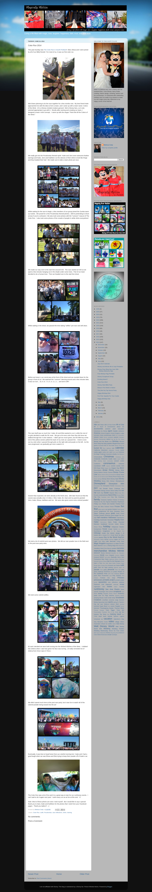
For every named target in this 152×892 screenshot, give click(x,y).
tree (123, 614)
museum (117, 555)
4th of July (120, 424)
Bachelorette (102, 439)
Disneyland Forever (108, 486)
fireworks (114, 502)
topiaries (96, 614)
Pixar (105, 573)
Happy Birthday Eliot (104, 393)
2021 (98, 323)
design (105, 470)
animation (97, 435)
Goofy (117, 513)
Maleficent (121, 545)
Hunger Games (112, 529)
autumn (116, 437)
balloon (108, 439)
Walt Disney (120, 624)
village (117, 622)
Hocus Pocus (98, 527)
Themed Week (119, 608)
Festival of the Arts (99, 502)
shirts (64, 812)
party (105, 569)
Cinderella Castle (106, 459)
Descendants (97, 470)
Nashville (114, 557)
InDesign (97, 533)
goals (113, 513)
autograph (110, 437)
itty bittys (121, 535)
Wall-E (114, 623)
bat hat (113, 439)
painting (110, 567)
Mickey (112, 550)
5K (95, 426)
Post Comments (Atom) (44, 878)
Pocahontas (48, 812)
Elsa (116, 493)
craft (103, 466)
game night (105, 509)
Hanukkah (110, 520)
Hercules (110, 524)
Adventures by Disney (100, 431)
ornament (110, 565)
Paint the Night (102, 567)
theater (111, 608)
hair (120, 515)
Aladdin (115, 431)
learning (111, 539)
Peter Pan (118, 569)
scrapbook (117, 591)
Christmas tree (120, 457)
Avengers (121, 437)
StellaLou (106, 604)
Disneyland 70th (98, 485)
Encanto (96, 495)
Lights (95, 541)
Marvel (109, 548)
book (112, 445)
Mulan (106, 555)
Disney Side (120, 476)
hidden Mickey (119, 524)
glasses (108, 513)
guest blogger (115, 515)
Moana (103, 553)
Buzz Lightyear (107, 448)
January (100, 413)
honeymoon (97, 529)
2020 (98, 325)
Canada (117, 450)
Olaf (108, 561)
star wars (100, 604)
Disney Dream (101, 474)
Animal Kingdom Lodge (117, 433)
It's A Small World (112, 535)
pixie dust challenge (113, 573)
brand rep (121, 445)
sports (110, 602)
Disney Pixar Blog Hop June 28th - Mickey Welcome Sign (108, 370)
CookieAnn (97, 463)
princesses (98, 580)
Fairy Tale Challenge (117, 497)
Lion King (101, 541)
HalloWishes (120, 517)
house (104, 529)
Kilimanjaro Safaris (99, 539)
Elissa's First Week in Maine (106, 387)
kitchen (106, 539)
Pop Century (117, 575)
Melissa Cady (108, 145)
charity (114, 454)
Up (102, 619)
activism (107, 429)
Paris (101, 569)
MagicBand (109, 543)
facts (108, 497)
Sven (109, 606)
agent (110, 431)
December (101, 344)
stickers (112, 604)
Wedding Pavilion (118, 629)
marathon (97, 548)
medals (113, 548)
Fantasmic (104, 500)
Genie (119, 509)
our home (117, 565)
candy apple (98, 452)
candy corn (105, 452)
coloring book (102, 461)
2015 (98, 339)
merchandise (100, 550)
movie (102, 555)
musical (96, 557)
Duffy (116, 490)
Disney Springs (98, 478)
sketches (111, 595)
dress (112, 490)
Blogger (109, 886)
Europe (119, 495)
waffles (110, 624)
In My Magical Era (117, 531)
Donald (105, 488)
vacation (108, 618)
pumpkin (117, 580)
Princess (120, 578)
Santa (122, 589)
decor (122, 468)
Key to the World (110, 537)
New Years (105, 559)
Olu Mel (112, 561)
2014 (98, 342)
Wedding (107, 629)
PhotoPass (107, 571)
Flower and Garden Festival (111, 504)
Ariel (113, 435)
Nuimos (101, 561)
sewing (100, 593)
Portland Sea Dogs (107, 578)
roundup (121, 586)
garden (110, 509)
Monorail (108, 553)
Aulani (101, 437)
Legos (116, 539)
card (110, 452)
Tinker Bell (120, 610)
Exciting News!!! (103, 379)
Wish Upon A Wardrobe (100, 632)
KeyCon (121, 537)
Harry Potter (112, 522)
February (101, 410)
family (97, 499)
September (101, 353)
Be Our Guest (120, 439)
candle (122, 450)
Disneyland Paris (119, 485)
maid (114, 543)
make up (105, 545)
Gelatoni (114, 509)
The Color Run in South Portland (55, 50)
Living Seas (120, 541)
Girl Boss (110, 511)
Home (59, 874)
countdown (97, 466)
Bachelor (96, 439)
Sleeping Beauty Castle (101, 597)
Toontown (104, 612)
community (110, 461)
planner (122, 573)
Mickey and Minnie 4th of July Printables (110, 366)
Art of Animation (119, 435)
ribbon (115, 586)
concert (116, 461)
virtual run (104, 624)
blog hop (100, 443)
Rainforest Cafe (99, 584)
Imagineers (106, 531)
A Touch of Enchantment (106, 426)
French (112, 506)
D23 (122, 466)
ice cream (121, 529)
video (111, 621)
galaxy (100, 509)
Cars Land (115, 452)
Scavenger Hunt (104, 591)
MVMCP (101, 557)
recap (122, 584)
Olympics (118, 561)
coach (118, 459)
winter (122, 631)
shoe (99, 595)
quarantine (102, 582)
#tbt (95, 424)
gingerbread (102, 511)
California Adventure (101, 450)
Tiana (107, 610)
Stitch (117, 604)
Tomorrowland (97, 612)
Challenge (103, 454)
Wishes (108, 633)
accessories (98, 429)
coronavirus (109, 463)
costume (121, 463)
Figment (108, 502)
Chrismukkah (98, 457)
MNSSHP (97, 553)
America (97, 433)
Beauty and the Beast (101, 441)
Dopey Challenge (114, 488)
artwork (96, 437)
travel (119, 614)
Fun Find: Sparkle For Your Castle (108, 396)
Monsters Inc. (115, 553)
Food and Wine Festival (101, 506)
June (99, 361)
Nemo (119, 557)
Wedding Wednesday (101, 631)
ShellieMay (121, 593)
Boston (116, 445)
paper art (121, 567)
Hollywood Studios (118, 527)
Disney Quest (105, 476)
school (111, 591)
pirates (115, 571)
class (114, 459)
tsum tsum (102, 616)
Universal (97, 619)
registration (97, 586)
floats (100, 503)
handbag (97, 520)
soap (116, 600)
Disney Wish (105, 481)
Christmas (109, 456)
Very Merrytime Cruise (101, 622)
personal (111, 569)
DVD (119, 490)
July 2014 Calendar (104, 364)
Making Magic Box (113, 545)
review (109, 586)
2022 (98, 320)
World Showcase (102, 634)
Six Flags (105, 595)
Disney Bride (119, 470)
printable (106, 580)
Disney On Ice (97, 476)
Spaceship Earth (103, 602)
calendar (119, 447)
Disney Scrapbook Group (105, 376)
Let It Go (121, 539)
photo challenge (98, 571)
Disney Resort (113, 476)
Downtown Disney (99, 490)
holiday (106, 526)
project (112, 580)
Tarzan (122, 606)
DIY (96, 488)
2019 (98, 328)
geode (122, 509)
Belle (110, 441)
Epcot (110, 495)
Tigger (113, 610)
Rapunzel (109, 584)
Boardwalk (101, 445)
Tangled (117, 606)
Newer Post (33, 874)
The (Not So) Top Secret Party (107, 390)
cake (113, 448)
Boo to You (107, 445)
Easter (106, 493)
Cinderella (97, 459)
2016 (98, 336)
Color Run (36, 812)
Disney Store (106, 479)
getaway (96, 511)
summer (96, 606)
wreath (109, 634)
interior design (115, 533)
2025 (98, 311)
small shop (111, 597)
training (69, 812)
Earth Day (100, 493)
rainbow (121, 582)
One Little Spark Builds (109, 563)
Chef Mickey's (120, 454)
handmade (103, 520)
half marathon (102, 517)
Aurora (105, 437)
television (96, 608)
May (99, 402)
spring (115, 602)
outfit (41, 812)
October (100, 350)
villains (122, 622)
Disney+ (112, 481)
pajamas (116, 567)
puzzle (95, 582)
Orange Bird (104, 565)
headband (104, 524)
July (99, 358)
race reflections (57, 812)
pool (110, 575)
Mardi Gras (103, 548)
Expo (122, 495)
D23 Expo (97, 468)
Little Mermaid (110, 541)
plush (95, 575)
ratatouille (115, 584)
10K (105, 424)
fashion (109, 500)
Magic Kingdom (100, 543)
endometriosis (103, 495)
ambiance (121, 431)
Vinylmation (97, 624)
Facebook (103, 497)
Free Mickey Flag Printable (106, 374)
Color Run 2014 (103, 382)
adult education (118, 429)
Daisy (102, 468)
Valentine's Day (119, 619)
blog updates (108, 443)
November (101, 347)
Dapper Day (115, 468)
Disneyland (99, 483)
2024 (98, 314)
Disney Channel (108, 472)
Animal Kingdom (105, 433)
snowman (111, 600)
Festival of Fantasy (118, 500)
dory (122, 488)
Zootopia (114, 634)
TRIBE (95, 616)
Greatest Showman (104, 515)
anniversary (107, 435)
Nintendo (96, 561)
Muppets (111, 555)
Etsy (115, 495)
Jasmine (96, 537)
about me (120, 426)
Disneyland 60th (116, 484)
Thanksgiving (104, 608)
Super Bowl (103, 606)
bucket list (98, 448)
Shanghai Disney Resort (110, 593)
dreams (108, 490)
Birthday (115, 441)
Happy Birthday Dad (104, 399)
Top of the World (113, 612)
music (122, 555)
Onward (118, 563)
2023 (98, 317)
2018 (98, 331)
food (122, 504)
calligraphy (111, 450)
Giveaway (117, 511)
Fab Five (97, 497)
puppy (122, 580)
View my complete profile (110, 148)
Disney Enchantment (110, 474)
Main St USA (120, 543)
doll (101, 488)
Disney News (120, 474)
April (99, 405)
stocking (122, 604)
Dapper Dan (108, 468)
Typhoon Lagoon (118, 616)
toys (108, 614)
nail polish (107, 557)
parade (96, 569)
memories (120, 548)
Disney (111, 470)
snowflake (105, 600)
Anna (101, 435)
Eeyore (112, 493)
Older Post (84, 874)
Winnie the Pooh (114, 631)
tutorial (110, 616)
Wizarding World (115, 632)
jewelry (101, 537)
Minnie (120, 550)
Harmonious (103, 522)
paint (95, 567)
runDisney (99, 589)
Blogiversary (116, 443)
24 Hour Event (111, 424)
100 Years (100, 424)
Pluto (99, 575)
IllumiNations (97, 531)
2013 (98, 417)
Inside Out (105, 533)
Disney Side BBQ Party (105, 385)
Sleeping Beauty (119, 595)
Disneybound (120, 481)
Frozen (117, 506)
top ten (121, 612)
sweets (113, 606)
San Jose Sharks (112, 589)
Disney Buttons (98, 472)
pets (122, 569)
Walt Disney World (104, 626)
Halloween (112, 517)
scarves (96, 591)
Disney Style (114, 479)
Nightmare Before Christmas (116, 559)
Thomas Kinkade (99, 610)
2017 (98, 334)
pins (112, 571)
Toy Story (103, 614)
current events (116, 466)
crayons (108, 466)
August (100, 356)
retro (103, 586)
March (100, 408)
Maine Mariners (98, 545)
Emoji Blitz (121, 493)
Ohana (104, 561)
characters (109, 454)
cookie (122, 461)
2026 (98, 309)
